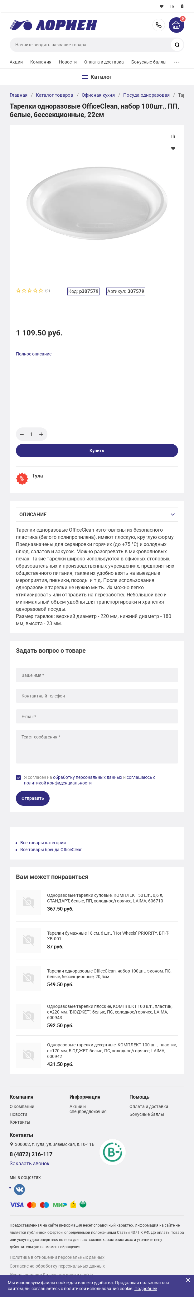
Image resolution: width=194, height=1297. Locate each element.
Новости (68, 61)
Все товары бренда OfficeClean (51, 849)
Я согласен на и (89, 780)
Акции (16, 61)
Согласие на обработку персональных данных (57, 1266)
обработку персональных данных (87, 777)
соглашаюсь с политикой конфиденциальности (89, 780)
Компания (40, 61)
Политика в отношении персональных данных (57, 1257)
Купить (97, 450)
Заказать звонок (30, 1164)
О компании (22, 1106)
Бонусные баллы (149, 61)
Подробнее (145, 1288)
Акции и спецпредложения (88, 1109)
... (177, 60)
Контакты (20, 1122)
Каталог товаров (54, 95)
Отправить (33, 798)
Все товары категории (43, 842)
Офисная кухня (98, 95)
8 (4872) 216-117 (159, 25)
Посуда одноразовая (146, 95)
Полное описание (33, 353)
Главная (18, 95)
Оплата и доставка (104, 61)
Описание (32, 515)
